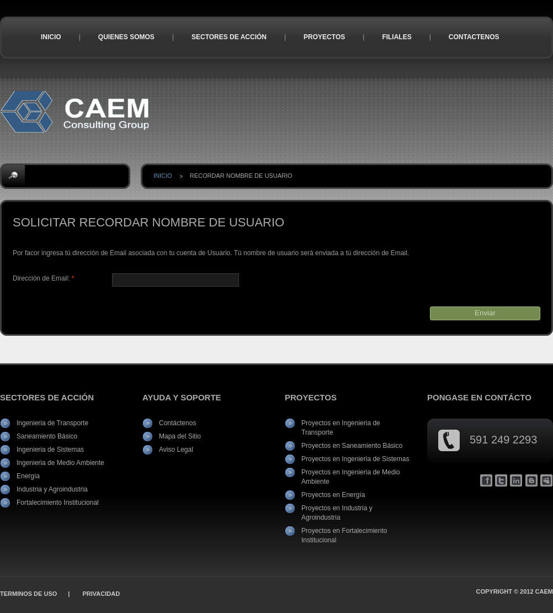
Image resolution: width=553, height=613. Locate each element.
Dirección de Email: (43, 278)
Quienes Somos (126, 37)
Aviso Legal (176, 449)
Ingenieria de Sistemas (50, 449)
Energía (28, 476)
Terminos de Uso (28, 593)
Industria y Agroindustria (52, 489)
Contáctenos (177, 423)
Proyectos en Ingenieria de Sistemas (355, 459)
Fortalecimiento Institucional (58, 502)
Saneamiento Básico (47, 436)
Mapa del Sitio (180, 436)
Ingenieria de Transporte (52, 423)
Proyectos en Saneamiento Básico (351, 446)
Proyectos (324, 37)
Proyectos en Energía (333, 495)
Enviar (485, 313)
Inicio (51, 37)
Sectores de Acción (229, 37)
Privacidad (101, 593)
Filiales (396, 37)
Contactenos (474, 37)
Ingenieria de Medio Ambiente (60, 463)
